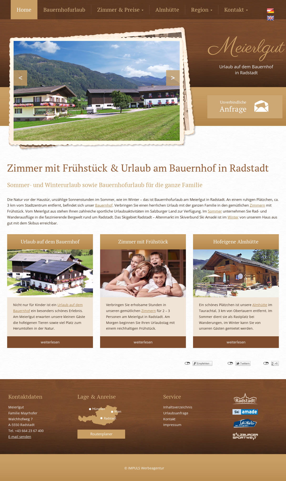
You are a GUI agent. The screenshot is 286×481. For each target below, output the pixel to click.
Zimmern (257, 205)
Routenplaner (101, 433)
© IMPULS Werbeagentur (144, 468)
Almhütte (167, 9)
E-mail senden (19, 436)
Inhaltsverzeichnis (177, 407)
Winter (233, 217)
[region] (97, 91)
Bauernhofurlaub (64, 9)
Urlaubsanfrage (175, 413)
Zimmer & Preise (120, 9)
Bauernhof (103, 205)
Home (24, 9)
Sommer (215, 211)
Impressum (172, 424)
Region (201, 9)
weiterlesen (50, 342)
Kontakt (236, 9)
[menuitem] (271, 10)
